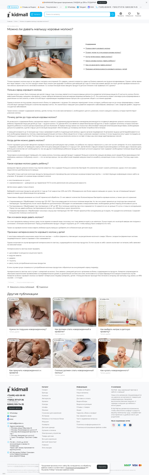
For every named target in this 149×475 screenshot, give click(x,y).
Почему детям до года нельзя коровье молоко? (103, 52)
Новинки (45, 445)
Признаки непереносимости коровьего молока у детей (106, 69)
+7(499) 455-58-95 (103, 7)
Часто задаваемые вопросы (87, 419)
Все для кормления (49, 439)
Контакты (80, 396)
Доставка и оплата (83, 398)
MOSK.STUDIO (18, 466)
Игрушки (45, 422)
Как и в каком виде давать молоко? (98, 65)
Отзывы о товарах (83, 407)
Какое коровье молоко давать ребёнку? (100, 61)
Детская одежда (48, 427)
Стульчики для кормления (51, 413)
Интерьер (45, 416)
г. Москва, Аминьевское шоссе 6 (22, 435)
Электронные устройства (51, 433)
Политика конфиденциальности (88, 424)
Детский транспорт (49, 442)
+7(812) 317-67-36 (118, 7)
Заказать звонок (15, 408)
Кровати (45, 401)
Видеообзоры (82, 401)
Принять (102, 467)
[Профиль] (120, 14)
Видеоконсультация (84, 404)
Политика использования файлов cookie (91, 427)
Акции (79, 410)
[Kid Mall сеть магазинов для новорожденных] (17, 14)
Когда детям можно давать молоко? (98, 57)
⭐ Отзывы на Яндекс (28, 7)
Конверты (45, 424)
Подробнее (102, 2)
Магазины (12, 7)
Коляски (45, 396)
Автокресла (46, 398)
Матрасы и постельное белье (53, 419)
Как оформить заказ (84, 416)
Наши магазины (82, 393)
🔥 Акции (41, 7)
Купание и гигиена (49, 430)
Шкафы (44, 407)
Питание (11, 282)
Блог (16, 21)
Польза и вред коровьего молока (97, 48)
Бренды (45, 393)
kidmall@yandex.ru (16, 423)
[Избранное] (129, 14)
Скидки (44, 390)
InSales (36, 466)
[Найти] (112, 14)
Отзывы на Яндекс (83, 390)
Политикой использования (75, 468)
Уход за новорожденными (25, 282)
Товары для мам (48, 436)
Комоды (45, 404)
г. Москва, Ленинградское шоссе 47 (23, 430)
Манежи (45, 410)
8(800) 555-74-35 (131, 7)
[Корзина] (138, 14)
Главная (9, 21)
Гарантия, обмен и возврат (87, 413)
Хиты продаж (47, 448)
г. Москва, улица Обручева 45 (21, 428)
